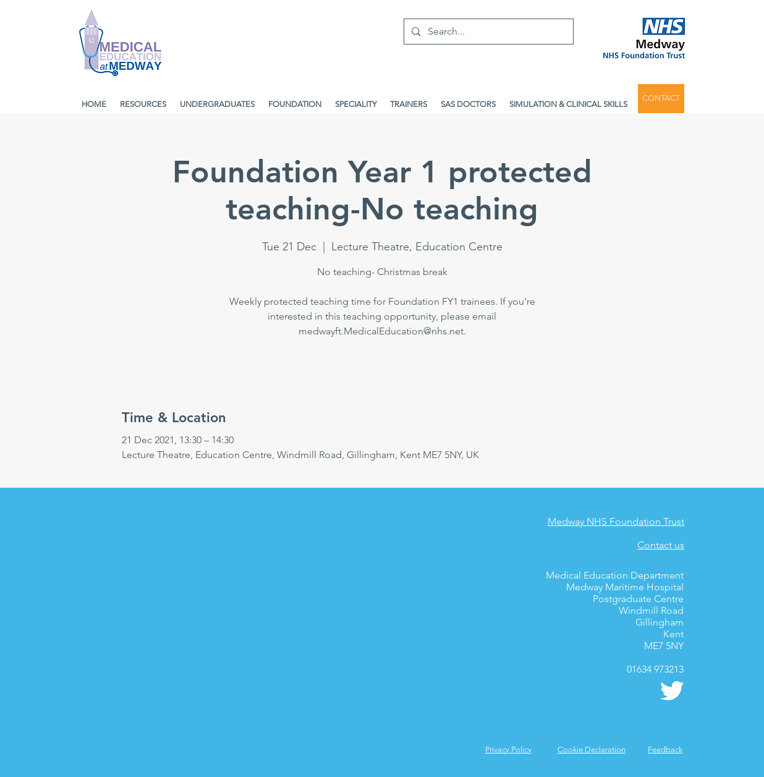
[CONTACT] (661, 98)
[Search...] (487, 31)
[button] (665, 749)
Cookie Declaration (592, 749)
